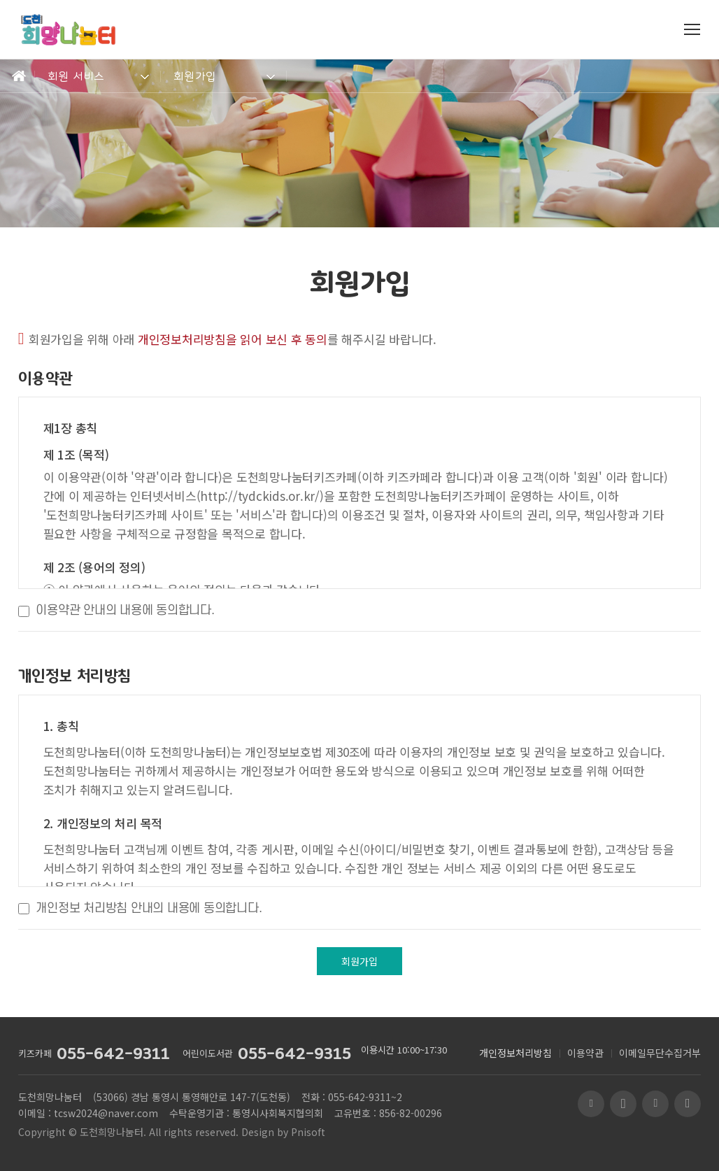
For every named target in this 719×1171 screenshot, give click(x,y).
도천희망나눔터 (111, 1132)
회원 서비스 (76, 76)
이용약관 (585, 1053)
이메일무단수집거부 (660, 1053)
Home (17, 76)
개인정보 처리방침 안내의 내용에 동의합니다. (149, 908)
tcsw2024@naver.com (106, 1113)
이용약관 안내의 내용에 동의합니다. (125, 610)
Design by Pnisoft (283, 1132)
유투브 (623, 1104)
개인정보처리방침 (515, 1053)
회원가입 (194, 76)
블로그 (591, 1104)
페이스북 (655, 1104)
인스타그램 (687, 1104)
